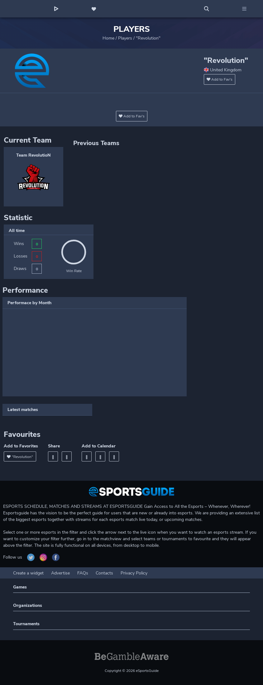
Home (108, 38)
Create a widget (28, 573)
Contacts (104, 573)
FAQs (82, 573)
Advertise (60, 573)
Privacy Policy (134, 573)
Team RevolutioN (33, 155)
